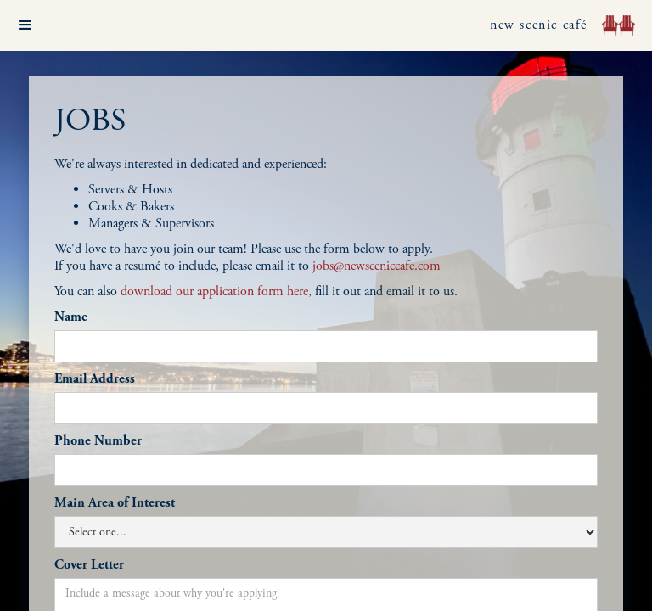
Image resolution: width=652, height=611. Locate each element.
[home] (618, 25)
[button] (25, 25)
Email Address (94, 379)
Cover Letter (89, 565)
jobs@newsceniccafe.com (376, 266)
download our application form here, (216, 291)
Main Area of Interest (114, 503)
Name (70, 317)
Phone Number (98, 441)
